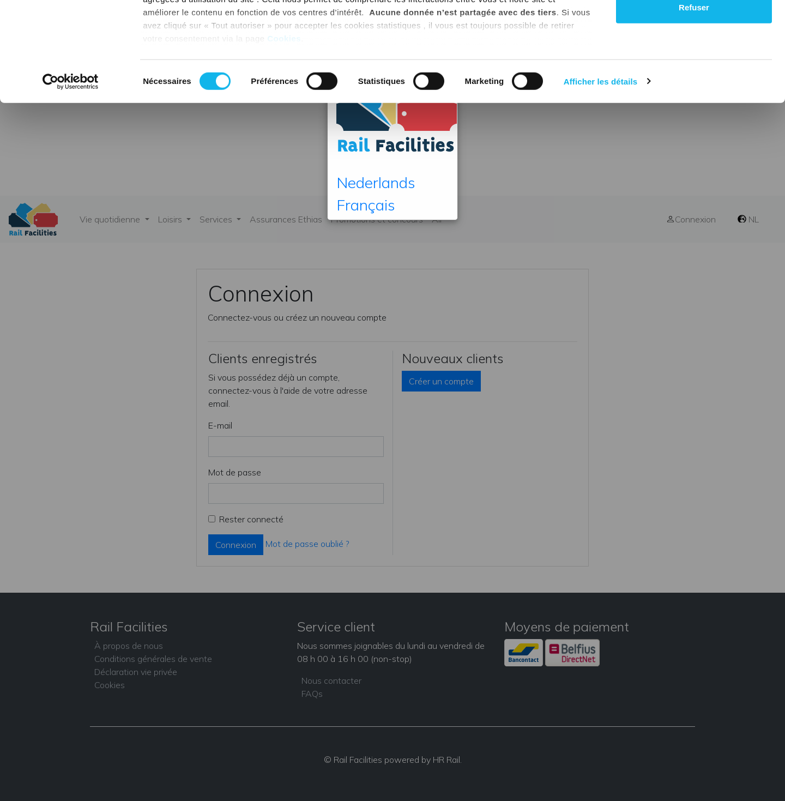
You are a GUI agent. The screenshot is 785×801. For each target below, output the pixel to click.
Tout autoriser (694, 28)
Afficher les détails (600, 174)
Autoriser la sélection (694, 64)
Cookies (284, 131)
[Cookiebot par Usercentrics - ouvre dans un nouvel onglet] (70, 174)
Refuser (694, 100)
